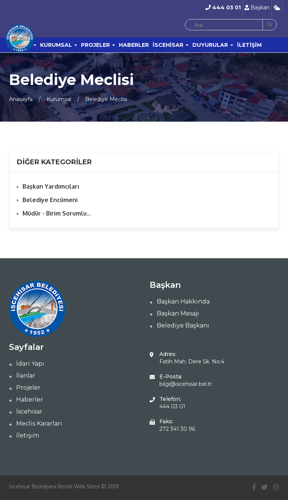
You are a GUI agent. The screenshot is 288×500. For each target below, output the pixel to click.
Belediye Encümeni (50, 200)
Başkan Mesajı (174, 313)
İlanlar (22, 375)
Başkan (257, 7)
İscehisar (25, 411)
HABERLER (134, 45)
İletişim (24, 435)
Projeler (24, 387)
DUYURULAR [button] (212, 45)
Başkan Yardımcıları (50, 186)
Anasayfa (21, 99)
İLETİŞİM (249, 45)
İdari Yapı (26, 363)
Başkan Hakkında (180, 301)
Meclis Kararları (35, 423)
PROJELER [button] (98, 45)
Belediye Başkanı (179, 325)
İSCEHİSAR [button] (171, 45)
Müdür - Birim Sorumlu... (56, 213)
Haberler (26, 399)
